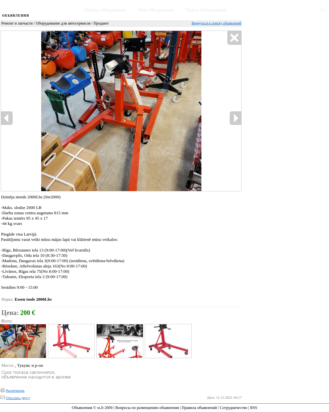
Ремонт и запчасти (17, 23)
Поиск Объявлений (206, 10)
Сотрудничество (233, 407)
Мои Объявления (156, 10)
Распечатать (15, 390)
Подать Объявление (105, 10)
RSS (253, 407)
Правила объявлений (199, 407)
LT (323, 10)
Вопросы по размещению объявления (147, 407)
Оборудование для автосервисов (63, 23)
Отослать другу (18, 398)
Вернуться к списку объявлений (216, 23)
